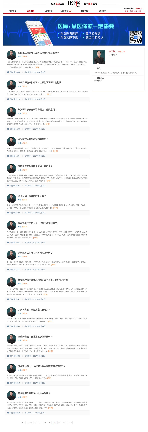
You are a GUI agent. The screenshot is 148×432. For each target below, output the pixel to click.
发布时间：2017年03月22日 (35, 186)
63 (64, 422)
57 (35, 422)
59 (45, 422)
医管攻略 (30, 11)
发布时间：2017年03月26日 (35, 156)
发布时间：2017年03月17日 (35, 269)
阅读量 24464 (13, 72)
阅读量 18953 (13, 356)
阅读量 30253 (13, 186)
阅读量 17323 (13, 269)
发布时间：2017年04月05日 (35, 72)
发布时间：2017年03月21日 (35, 213)
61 (54, 422)
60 (49, 422)
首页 (23, 422)
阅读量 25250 (13, 213)
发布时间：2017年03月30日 (35, 99)
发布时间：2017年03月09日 (35, 383)
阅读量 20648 (13, 326)
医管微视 (66, 11)
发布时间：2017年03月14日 (35, 326)
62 (59, 422)
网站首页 (12, 11)
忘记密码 (137, 11)
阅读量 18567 (13, 383)
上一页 (29, 422)
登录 (126, 11)
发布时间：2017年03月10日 (35, 356)
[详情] (37, 67)
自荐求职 (84, 11)
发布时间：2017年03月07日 (35, 413)
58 (40, 422)
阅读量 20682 (13, 242)
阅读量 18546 (13, 413)
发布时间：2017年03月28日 (35, 129)
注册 (131, 11)
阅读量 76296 (13, 129)
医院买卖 (48, 11)
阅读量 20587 (13, 299)
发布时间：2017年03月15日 (35, 299)
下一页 (70, 422)
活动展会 (102, 11)
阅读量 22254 (13, 156)
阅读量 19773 (13, 99)
